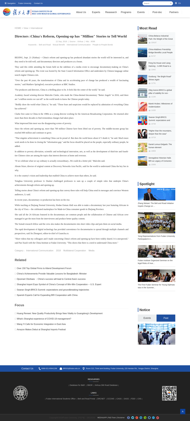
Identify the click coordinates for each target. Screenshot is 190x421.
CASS (119, 399)
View (26, 28)
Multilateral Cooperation (74, 250)
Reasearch (111, 12)
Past (166, 318)
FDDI (133, 399)
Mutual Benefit (59, 45)
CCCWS (110, 399)
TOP (182, 411)
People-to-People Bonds (103, 45)
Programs (126, 12)
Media (91, 250)
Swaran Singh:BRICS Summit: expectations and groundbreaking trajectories (53, 290)
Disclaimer (121, 418)
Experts (96, 12)
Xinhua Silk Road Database (106, 385)
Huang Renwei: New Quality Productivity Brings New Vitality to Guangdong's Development (59, 313)
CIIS (139, 399)
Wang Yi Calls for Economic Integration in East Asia (41, 324)
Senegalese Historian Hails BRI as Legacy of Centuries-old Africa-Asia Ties (160, 161)
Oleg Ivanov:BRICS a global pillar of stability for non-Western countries (160, 93)
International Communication (79, 45)
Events (141, 12)
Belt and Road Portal (86, 399)
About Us (81, 12)
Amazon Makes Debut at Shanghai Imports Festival (41, 329)
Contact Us (38, 3)
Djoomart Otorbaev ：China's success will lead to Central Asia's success (51, 279)
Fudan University (24, 3)
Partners (173, 12)
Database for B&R (77, 385)
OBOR (89, 385)
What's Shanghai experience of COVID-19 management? (44, 319)
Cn (179, 3)
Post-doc (157, 12)
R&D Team (112, 418)
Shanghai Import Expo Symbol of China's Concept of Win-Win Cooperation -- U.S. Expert (59, 284)
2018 (58, 250)
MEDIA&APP (102, 418)
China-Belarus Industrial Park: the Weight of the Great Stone (161, 39)
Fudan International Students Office (61, 399)
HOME (18, 28)
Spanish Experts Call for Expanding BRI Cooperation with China (47, 295)
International (36, 28)
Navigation (11, 3)
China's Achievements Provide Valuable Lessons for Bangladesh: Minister (52, 274)
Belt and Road (45, 45)
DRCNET (101, 399)
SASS (126, 399)
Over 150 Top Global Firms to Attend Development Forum (44, 268)
